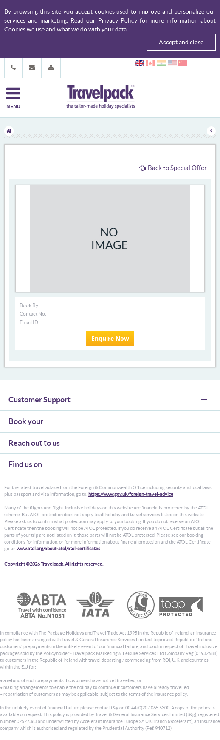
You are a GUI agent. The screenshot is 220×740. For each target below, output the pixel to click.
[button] (51, 68)
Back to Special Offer (173, 167)
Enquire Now (110, 338)
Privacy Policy (117, 20)
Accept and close (181, 42)
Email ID (29, 322)
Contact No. (33, 313)
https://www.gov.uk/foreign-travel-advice (130, 494)
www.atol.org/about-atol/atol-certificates (58, 548)
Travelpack (100, 98)
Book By (29, 305)
